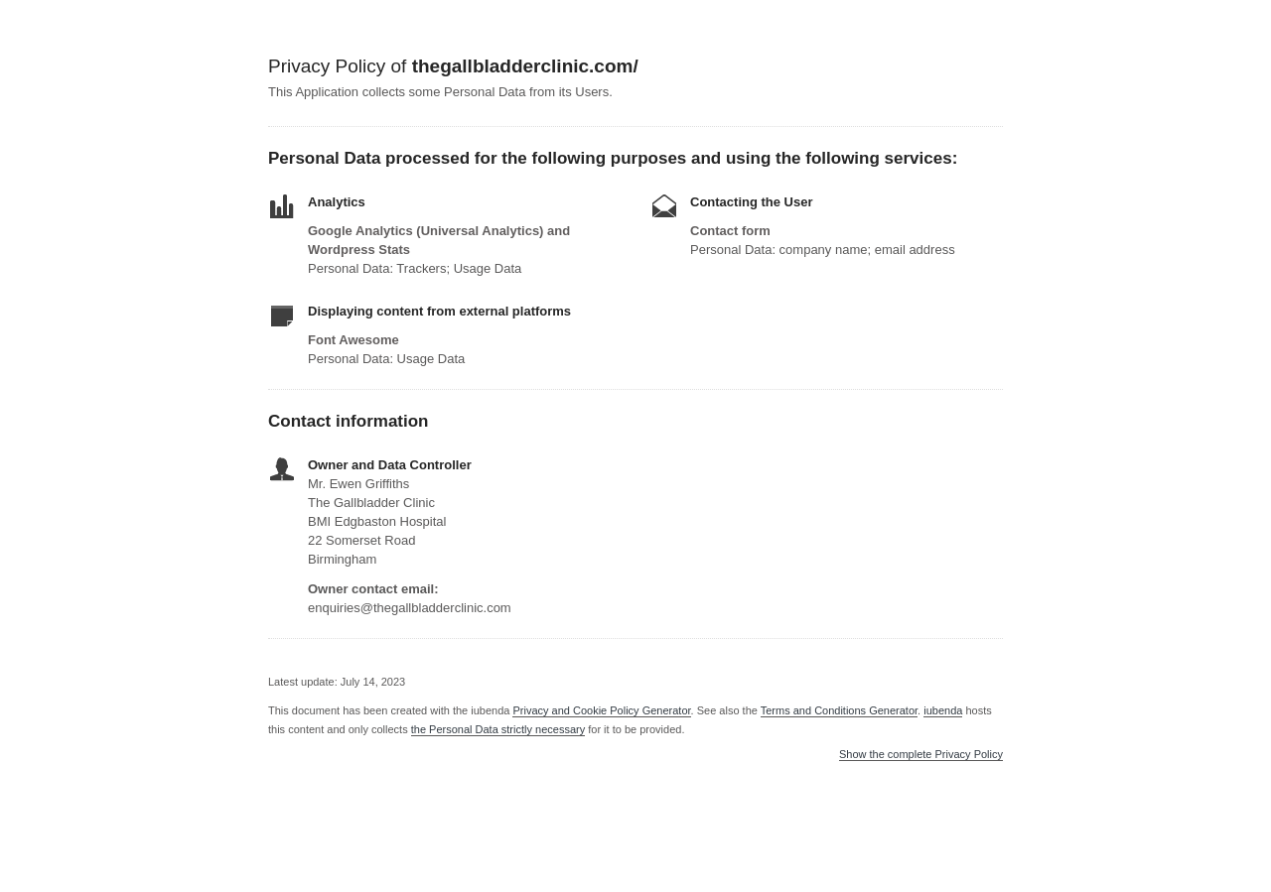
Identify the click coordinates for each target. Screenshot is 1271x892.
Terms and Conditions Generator (839, 710)
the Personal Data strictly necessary (498, 729)
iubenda (942, 710)
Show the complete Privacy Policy (921, 754)
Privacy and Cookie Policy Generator (601, 710)
